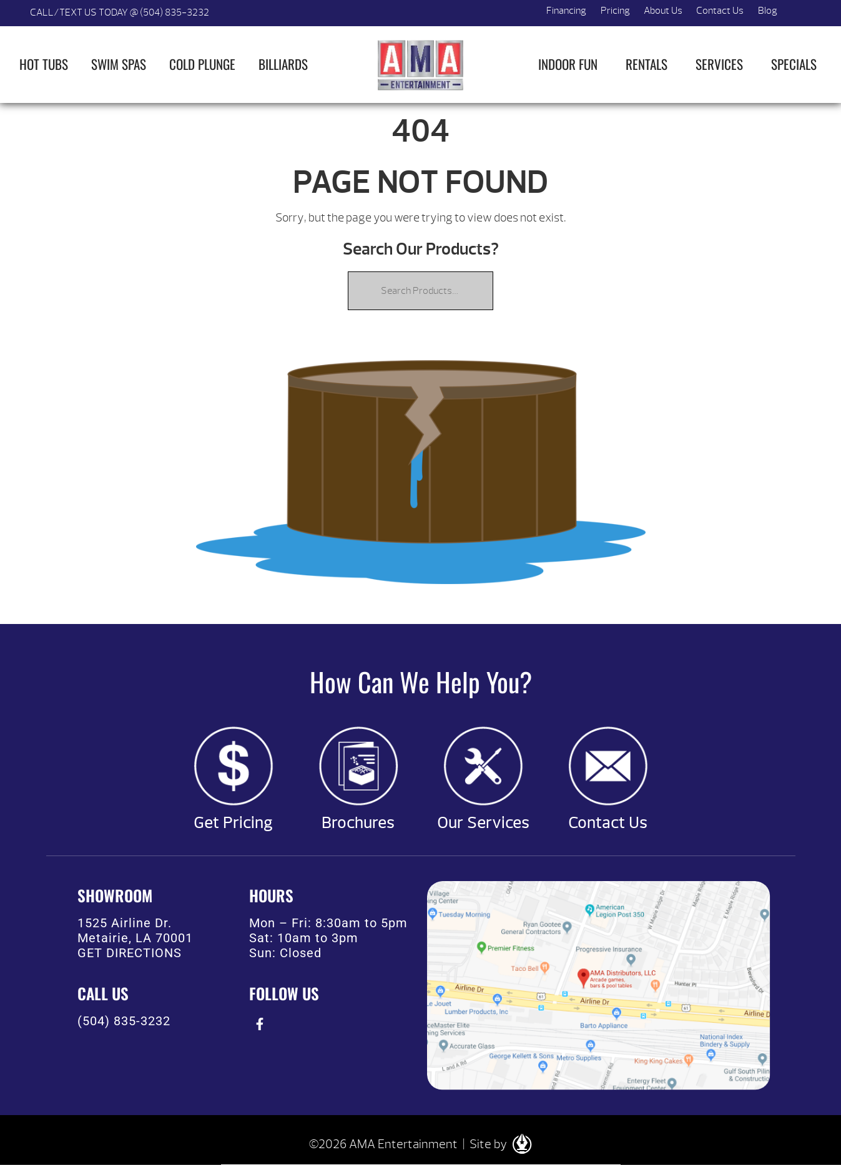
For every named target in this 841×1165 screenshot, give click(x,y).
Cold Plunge (202, 64)
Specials (794, 64)
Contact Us (720, 10)
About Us (663, 10)
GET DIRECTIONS (129, 952)
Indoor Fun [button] (568, 64)
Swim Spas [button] (118, 64)
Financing (566, 10)
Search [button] (798, 13)
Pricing (615, 10)
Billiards (283, 64)
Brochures (358, 823)
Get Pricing (233, 823)
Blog (767, 10)
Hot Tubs (43, 64)
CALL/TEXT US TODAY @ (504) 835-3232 (119, 12)
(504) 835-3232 (123, 1020)
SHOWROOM (114, 895)
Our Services (483, 823)
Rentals (646, 64)
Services (719, 64)
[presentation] (260, 1024)
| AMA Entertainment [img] (421, 65)
